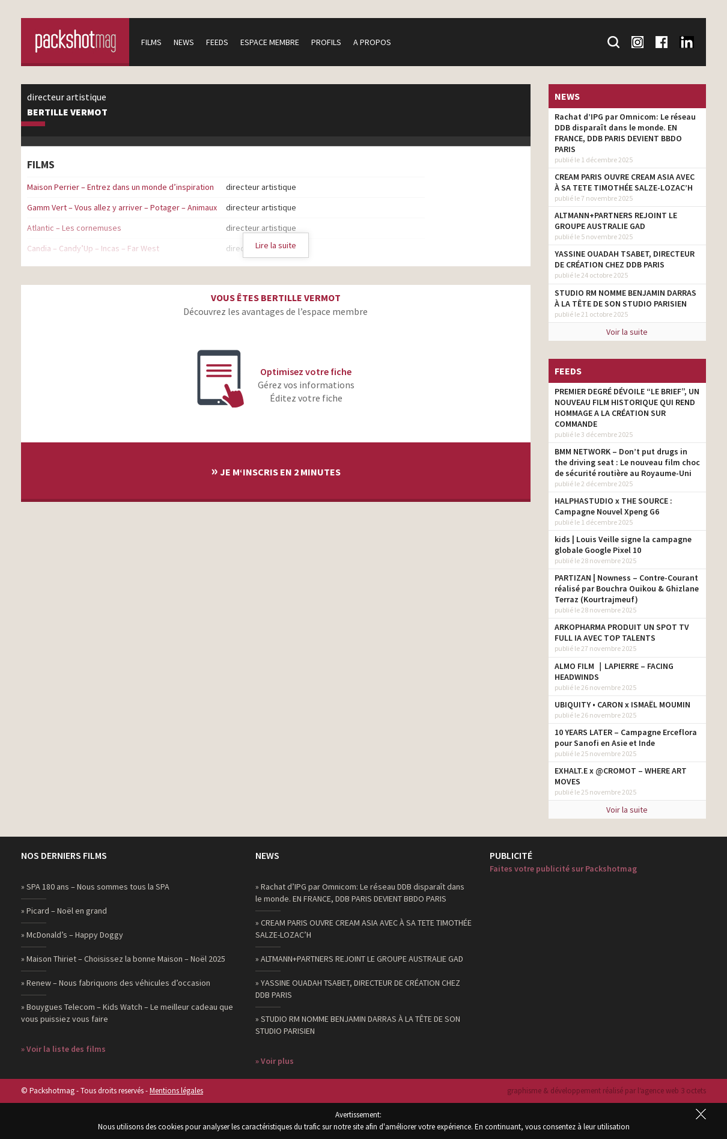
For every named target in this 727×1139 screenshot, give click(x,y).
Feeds (217, 42)
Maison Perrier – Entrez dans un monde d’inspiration (120, 187)
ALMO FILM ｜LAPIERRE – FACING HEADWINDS (614, 671)
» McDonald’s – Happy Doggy (72, 934)
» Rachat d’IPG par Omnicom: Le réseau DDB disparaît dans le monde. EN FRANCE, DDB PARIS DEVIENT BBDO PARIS (359, 892)
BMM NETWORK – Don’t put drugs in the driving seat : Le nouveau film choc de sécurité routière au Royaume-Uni (627, 462)
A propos (372, 42)
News (184, 42)
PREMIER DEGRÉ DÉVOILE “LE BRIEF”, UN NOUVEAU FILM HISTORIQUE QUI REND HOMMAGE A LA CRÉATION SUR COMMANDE (627, 407)
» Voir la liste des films (63, 1048)
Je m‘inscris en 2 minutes (276, 470)
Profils (326, 42)
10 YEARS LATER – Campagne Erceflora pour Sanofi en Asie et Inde (626, 737)
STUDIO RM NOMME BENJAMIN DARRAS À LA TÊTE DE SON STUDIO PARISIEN (625, 298)
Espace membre (269, 42)
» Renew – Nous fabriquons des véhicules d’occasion (115, 982)
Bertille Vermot (67, 112)
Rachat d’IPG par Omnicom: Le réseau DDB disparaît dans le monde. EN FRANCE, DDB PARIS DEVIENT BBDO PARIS (625, 132)
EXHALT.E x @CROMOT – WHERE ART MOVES (621, 776)
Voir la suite (627, 331)
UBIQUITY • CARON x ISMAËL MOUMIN (622, 704)
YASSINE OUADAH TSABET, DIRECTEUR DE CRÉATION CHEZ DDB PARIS (625, 259)
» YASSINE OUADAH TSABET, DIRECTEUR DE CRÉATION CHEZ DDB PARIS (357, 988)
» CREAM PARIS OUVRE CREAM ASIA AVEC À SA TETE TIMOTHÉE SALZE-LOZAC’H (363, 928)
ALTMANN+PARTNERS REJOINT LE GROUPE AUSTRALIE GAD (616, 220)
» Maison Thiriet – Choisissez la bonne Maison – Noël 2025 (123, 958)
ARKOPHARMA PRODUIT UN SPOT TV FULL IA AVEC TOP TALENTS (622, 632)
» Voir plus (274, 1060)
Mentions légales (176, 1091)
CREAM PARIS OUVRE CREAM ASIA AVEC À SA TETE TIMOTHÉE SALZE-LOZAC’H (625, 182)
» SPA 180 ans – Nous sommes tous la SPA (95, 886)
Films (151, 42)
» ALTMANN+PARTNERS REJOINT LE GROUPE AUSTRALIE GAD (359, 958)
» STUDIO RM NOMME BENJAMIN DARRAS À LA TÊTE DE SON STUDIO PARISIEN (357, 1024)
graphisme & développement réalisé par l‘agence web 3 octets (606, 1091)
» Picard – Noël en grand (64, 910)
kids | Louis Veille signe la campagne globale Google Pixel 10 (623, 544)
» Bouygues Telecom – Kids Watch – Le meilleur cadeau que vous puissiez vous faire (127, 1012)
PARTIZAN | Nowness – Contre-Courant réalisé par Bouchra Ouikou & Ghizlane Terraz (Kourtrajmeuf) (627, 588)
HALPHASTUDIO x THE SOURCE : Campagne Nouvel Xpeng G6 (613, 506)
